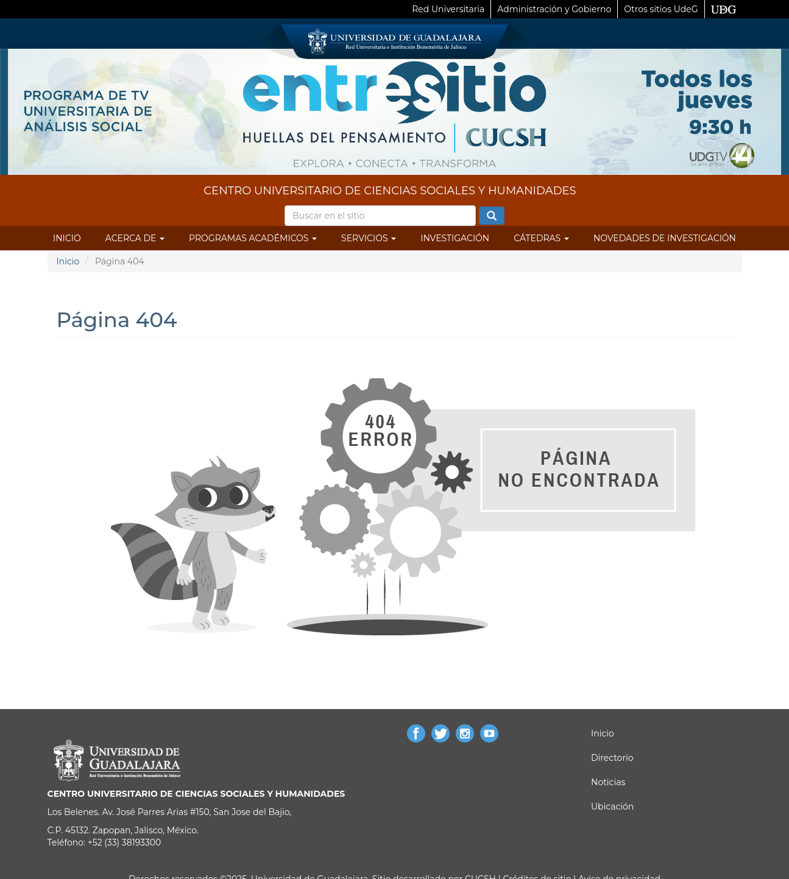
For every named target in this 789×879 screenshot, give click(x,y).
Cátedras (541, 238)
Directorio (612, 757)
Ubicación (612, 806)
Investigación (454, 238)
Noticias (608, 782)
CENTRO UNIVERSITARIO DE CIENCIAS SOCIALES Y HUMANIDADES (389, 190)
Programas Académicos (253, 238)
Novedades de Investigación (664, 238)
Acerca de (135, 238)
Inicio (67, 238)
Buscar (492, 216)
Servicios (368, 238)
